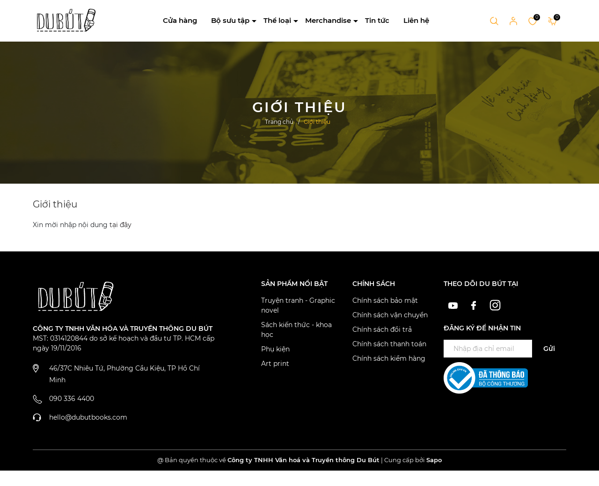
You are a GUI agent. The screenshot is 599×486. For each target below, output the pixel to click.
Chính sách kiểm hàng (388, 358)
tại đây (120, 225)
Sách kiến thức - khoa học (296, 330)
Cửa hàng (180, 20)
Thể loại (277, 20)
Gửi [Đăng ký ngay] (549, 348)
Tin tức (377, 20)
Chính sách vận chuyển (390, 315)
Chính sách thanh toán (389, 344)
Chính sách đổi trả (382, 329)
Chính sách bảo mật (385, 300)
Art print (275, 363)
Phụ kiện (275, 349)
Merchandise (328, 20)
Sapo (434, 460)
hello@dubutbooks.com (88, 417)
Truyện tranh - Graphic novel (298, 305)
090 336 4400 (71, 398)
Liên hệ (416, 20)
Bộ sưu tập (230, 20)
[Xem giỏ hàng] (552, 20)
